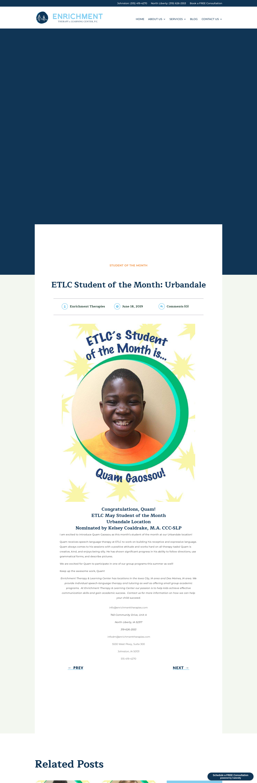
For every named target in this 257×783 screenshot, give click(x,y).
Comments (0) (178, 306)
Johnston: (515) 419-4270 (132, 3)
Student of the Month (128, 265)
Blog (194, 19)
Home (140, 19)
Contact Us (210, 19)
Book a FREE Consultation (206, 3)
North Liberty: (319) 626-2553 (168, 3)
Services (176, 19)
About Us (155, 19)
